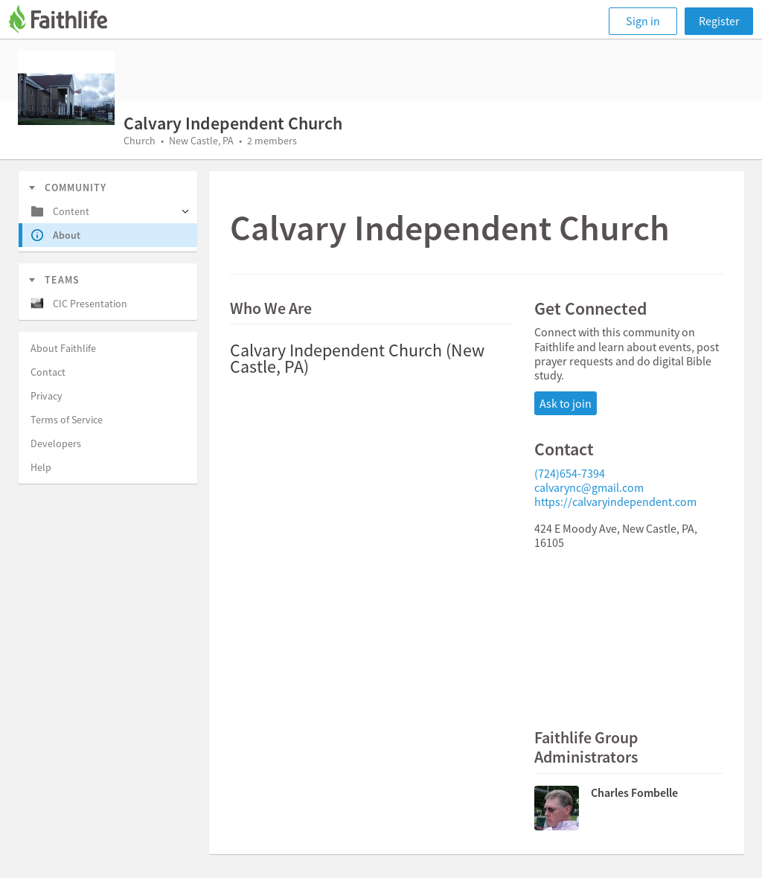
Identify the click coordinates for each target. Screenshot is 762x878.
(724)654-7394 (569, 473)
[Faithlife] (67, 21)
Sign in (643, 20)
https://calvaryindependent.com (615, 501)
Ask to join (566, 403)
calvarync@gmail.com (589, 487)
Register (719, 20)
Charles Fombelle (634, 792)
